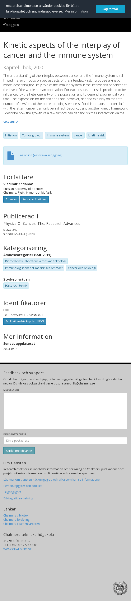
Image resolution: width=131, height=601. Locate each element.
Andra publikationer (34, 199)
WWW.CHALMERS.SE (17, 549)
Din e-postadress (14, 434)
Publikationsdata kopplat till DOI (25, 321)
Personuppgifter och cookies (22, 486)
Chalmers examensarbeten (21, 524)
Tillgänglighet (12, 492)
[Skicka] (19, 450)
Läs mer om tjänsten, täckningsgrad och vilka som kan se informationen (52, 479)
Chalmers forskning (16, 520)
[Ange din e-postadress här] (65, 440)
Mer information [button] (76, 11)
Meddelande (11, 389)
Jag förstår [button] (110, 9)
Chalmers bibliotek (15, 515)
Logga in (11, 25)
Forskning (11, 199)
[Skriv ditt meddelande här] (65, 411)
